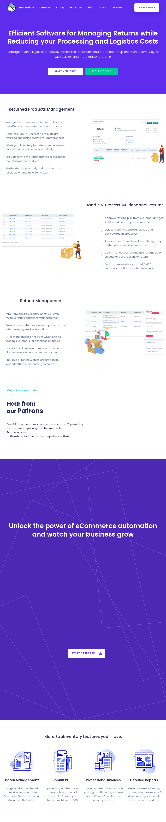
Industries (76, 7)
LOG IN (103, 7)
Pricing (60, 7)
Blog (91, 7)
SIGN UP (118, 7)
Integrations (27, 7)
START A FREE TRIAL (65, 71)
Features (45, 7)
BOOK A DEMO (146, 7)
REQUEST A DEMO (102, 71)
